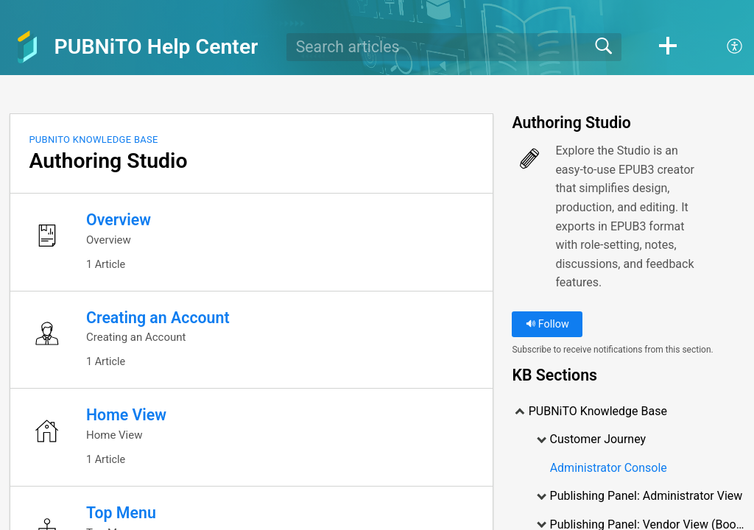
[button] (668, 47)
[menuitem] (726, 47)
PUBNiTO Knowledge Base (93, 139)
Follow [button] (547, 324)
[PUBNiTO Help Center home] (27, 47)
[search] (453, 47)
